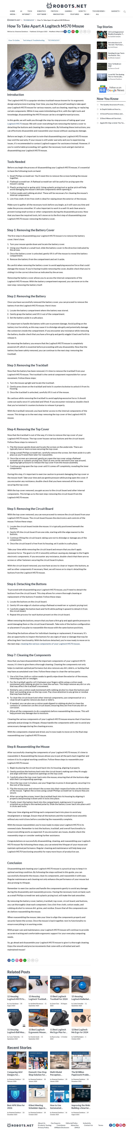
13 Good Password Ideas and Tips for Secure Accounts (111, 114)
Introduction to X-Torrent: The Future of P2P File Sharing (116, 44)
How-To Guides (14, 40)
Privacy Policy (43, 1127)
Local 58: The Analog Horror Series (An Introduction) (116, 75)
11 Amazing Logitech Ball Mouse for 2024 (16, 1032)
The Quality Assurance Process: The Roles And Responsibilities (112, 105)
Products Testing (44, 1125)
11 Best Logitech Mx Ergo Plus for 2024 (58, 1032)
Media (12, 14)
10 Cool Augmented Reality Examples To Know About (116, 33)
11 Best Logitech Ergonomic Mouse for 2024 (37, 1032)
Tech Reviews (98, 11)
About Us (41, 1123)
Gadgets (115, 11)
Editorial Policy (72, 1123)
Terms (100, 1125)
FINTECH (54, 11)
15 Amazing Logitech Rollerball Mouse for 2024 (80, 999)
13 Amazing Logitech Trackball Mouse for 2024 (37, 999)
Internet (26, 14)
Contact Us (88, 1125)
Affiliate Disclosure (61, 1127)
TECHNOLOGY (53, 40)
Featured (74, 14)
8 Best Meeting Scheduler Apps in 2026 (37, 1108)
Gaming (68, 11)
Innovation (58, 14)
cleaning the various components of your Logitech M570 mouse (50, 643)
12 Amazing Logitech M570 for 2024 (16, 999)
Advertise (75, 1125)
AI (21, 11)
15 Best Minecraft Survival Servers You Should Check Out (111, 118)
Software (41, 14)
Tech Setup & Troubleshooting (33, 40)
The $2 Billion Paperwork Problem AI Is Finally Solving (80, 1075)
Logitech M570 (14, 123)
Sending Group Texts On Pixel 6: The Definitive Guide (116, 54)
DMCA (77, 1127)
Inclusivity (87, 1123)
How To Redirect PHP (114, 65)
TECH (29, 11)
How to (82, 11)
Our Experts (55, 1123)
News (86, 14)
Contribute (61, 1125)
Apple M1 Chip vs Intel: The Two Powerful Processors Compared (112, 123)
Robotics (41, 11)
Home (12, 11)
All (97, 14)
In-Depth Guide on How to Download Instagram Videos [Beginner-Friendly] (111, 109)
